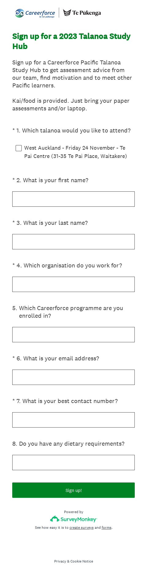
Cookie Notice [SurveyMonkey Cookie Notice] (81, 561)
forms (106, 527)
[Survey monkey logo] (73, 519)
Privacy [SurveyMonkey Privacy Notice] (60, 561)
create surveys (82, 527)
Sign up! (74, 490)
